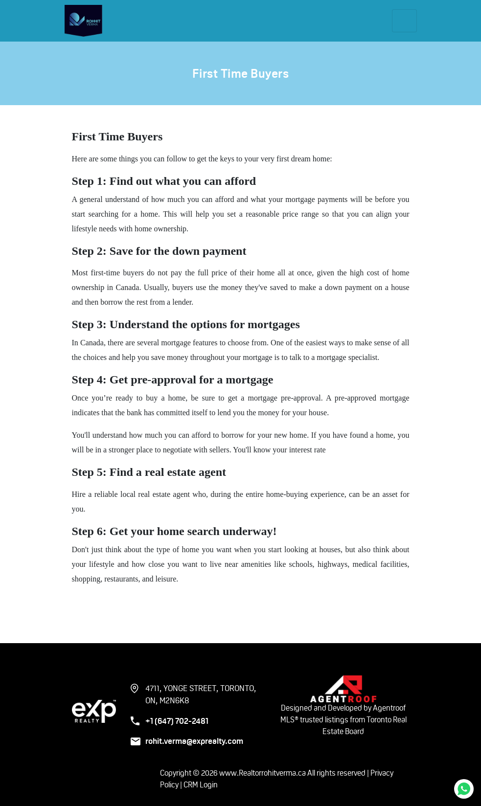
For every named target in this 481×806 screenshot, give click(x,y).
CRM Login (200, 785)
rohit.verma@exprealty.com (194, 741)
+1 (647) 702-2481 (176, 721)
